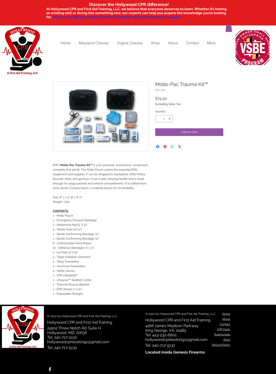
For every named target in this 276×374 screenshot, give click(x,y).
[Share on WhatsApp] (172, 146)
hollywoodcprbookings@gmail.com (78, 342)
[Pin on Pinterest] (165, 146)
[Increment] (170, 118)
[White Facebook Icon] (50, 369)
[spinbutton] (164, 118)
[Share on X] (179, 146)
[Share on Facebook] (157, 146)
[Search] (228, 27)
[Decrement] (158, 118)
